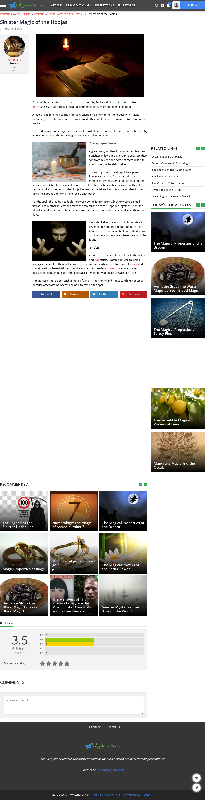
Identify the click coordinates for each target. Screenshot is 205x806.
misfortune (113, 268)
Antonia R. (14, 60)
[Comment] (74, 705)
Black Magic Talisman (165, 176)
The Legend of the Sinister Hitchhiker (18, 524)
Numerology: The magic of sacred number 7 (71, 524)
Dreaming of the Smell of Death (171, 196)
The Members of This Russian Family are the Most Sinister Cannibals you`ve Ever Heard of (71, 605)
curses (109, 119)
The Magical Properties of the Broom (178, 245)
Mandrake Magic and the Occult (174, 465)
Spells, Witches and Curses (64, 14)
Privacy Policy (132, 794)
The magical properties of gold (73, 563)
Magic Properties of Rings (24, 569)
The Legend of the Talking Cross (171, 170)
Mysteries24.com (10, 14)
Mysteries (40, 14)
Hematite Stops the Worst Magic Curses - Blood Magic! (176, 288)
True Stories (126, 5)
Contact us (113, 727)
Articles (56, 5)
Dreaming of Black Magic (167, 156)
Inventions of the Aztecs (167, 189)
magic (36, 106)
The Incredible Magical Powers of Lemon (172, 422)
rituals (68, 102)
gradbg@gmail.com (111, 770)
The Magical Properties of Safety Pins (175, 331)
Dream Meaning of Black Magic (171, 163)
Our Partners (93, 727)
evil (96, 259)
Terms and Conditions (107, 794)
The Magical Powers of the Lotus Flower (120, 567)
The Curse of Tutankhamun (168, 183)
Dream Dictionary (78, 5)
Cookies (148, 794)
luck (134, 264)
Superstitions (104, 5)
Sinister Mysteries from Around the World (121, 609)
